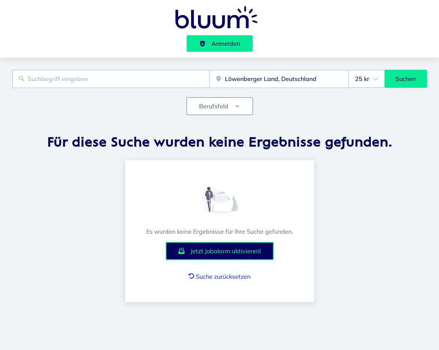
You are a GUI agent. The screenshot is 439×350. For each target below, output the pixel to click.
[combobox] (111, 79)
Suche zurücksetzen (219, 276)
